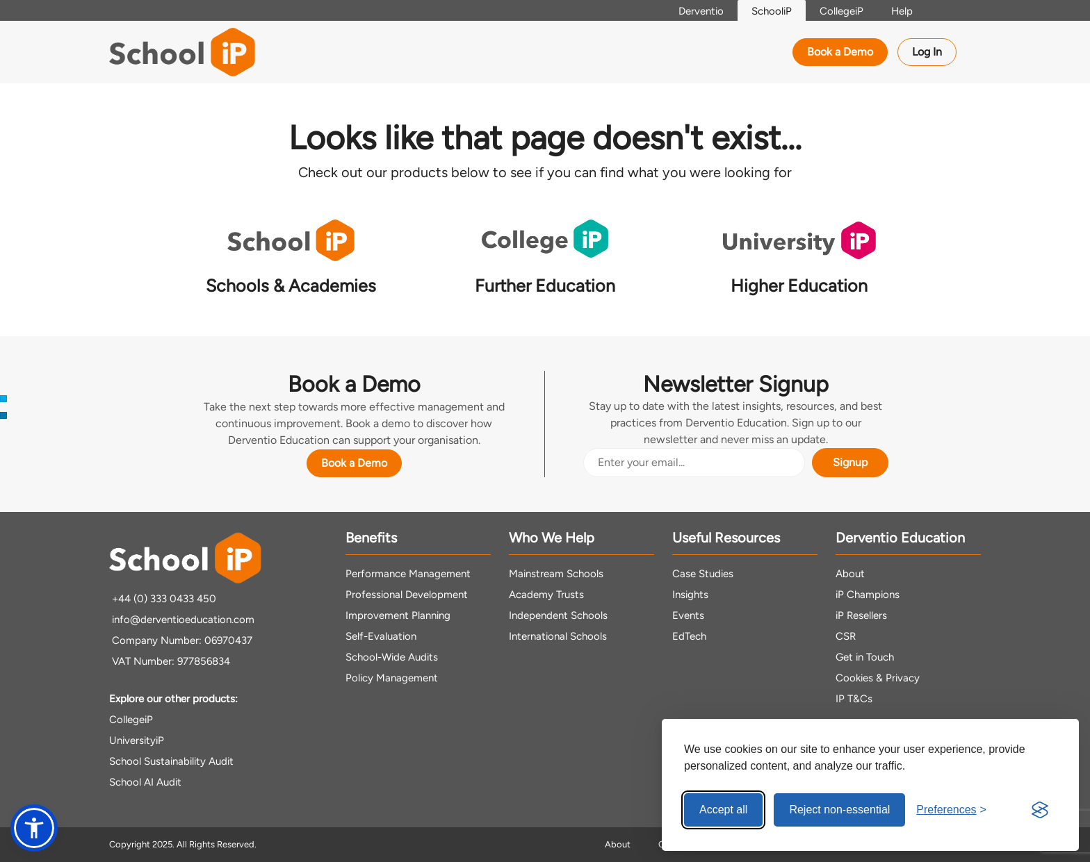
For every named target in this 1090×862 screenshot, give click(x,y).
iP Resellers (861, 615)
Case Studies (702, 573)
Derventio (701, 11)
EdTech (689, 636)
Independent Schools (558, 615)
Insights (690, 594)
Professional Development (406, 594)
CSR (846, 636)
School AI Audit (145, 782)
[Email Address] (694, 462)
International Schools (558, 636)
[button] (34, 828)
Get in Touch (865, 657)
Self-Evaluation (380, 636)
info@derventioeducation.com (181, 619)
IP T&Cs (854, 699)
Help (902, 11)
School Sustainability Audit (171, 761)
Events (688, 615)
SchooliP (771, 11)
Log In (927, 51)
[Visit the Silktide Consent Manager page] (1040, 810)
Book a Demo (840, 51)
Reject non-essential (839, 809)
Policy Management (391, 678)
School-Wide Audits (391, 657)
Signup (850, 462)
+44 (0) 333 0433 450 (162, 598)
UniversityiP (136, 740)
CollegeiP (841, 11)
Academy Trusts (546, 594)
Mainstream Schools (556, 573)
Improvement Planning (397, 615)
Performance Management (408, 573)
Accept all (723, 809)
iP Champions (868, 594)
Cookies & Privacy (878, 678)
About (850, 573)
